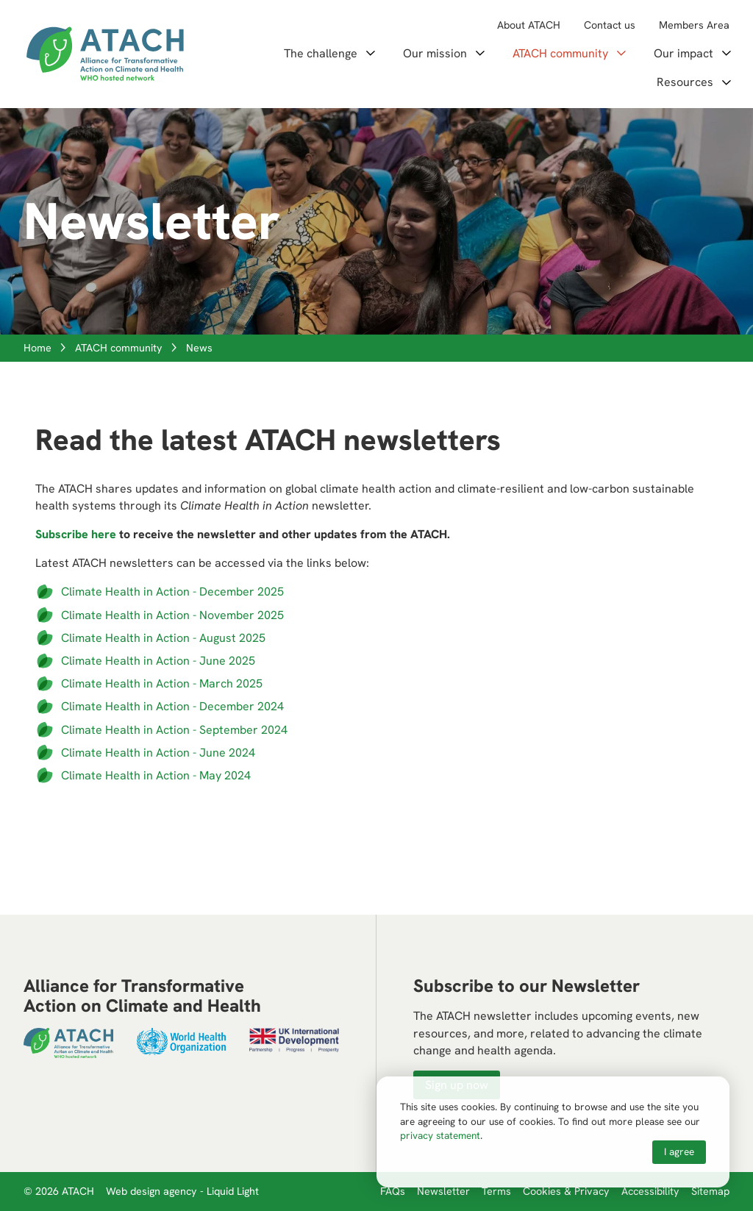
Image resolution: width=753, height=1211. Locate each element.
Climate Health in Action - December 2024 (172, 706)
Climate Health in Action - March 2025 (162, 683)
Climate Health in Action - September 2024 (174, 729)
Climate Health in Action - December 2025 (172, 591)
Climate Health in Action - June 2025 (158, 660)
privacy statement (440, 1135)
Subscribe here (75, 534)
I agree (679, 1151)
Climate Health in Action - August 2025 (163, 638)
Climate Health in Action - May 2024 (156, 775)
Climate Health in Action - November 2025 (172, 615)
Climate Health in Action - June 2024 (158, 752)
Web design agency (153, 1191)
